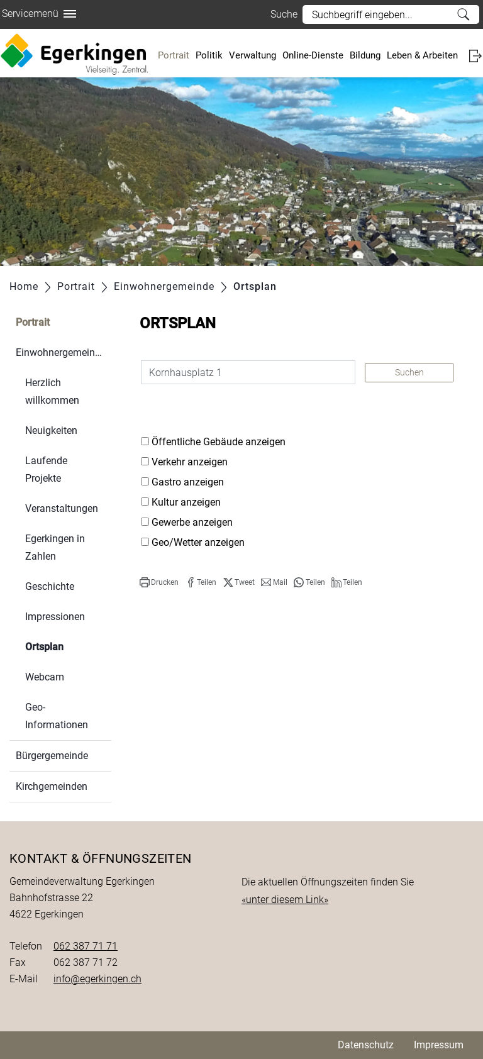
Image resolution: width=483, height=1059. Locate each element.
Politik (209, 55)
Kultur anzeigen (186, 502)
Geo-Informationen (56, 716)
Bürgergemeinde (52, 756)
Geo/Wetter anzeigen (198, 542)
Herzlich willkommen (52, 391)
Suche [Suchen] (463, 14)
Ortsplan (68, 645)
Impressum (439, 1045)
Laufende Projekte (46, 469)
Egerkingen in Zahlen (55, 547)
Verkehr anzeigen (190, 462)
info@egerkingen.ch (97, 979)
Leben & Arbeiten (422, 55)
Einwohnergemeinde (61, 352)
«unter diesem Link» (285, 900)
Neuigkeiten (51, 430)
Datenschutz (366, 1045)
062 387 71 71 (85, 946)
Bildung (365, 55)
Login (475, 55)
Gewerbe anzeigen (192, 522)
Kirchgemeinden (51, 786)
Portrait (173, 55)
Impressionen (55, 617)
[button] (159, 582)
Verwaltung (252, 55)
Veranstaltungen (61, 508)
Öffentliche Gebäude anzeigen (219, 442)
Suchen (409, 372)
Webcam (44, 677)
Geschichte (49, 586)
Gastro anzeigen (188, 482)
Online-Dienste (312, 55)
